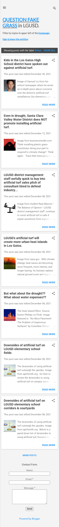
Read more (48, 104)
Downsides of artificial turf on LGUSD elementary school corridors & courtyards (24, 404)
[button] (53, 60)
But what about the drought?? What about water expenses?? (25, 295)
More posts (30, 455)
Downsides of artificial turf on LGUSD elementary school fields (24, 349)
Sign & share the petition (15, 39)
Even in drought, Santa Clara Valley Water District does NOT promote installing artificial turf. (25, 121)
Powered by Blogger (29, 518)
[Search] (54, 8)
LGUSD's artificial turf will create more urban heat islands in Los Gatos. (25, 242)
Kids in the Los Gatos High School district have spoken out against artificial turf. (26, 64)
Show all (49, 50)
